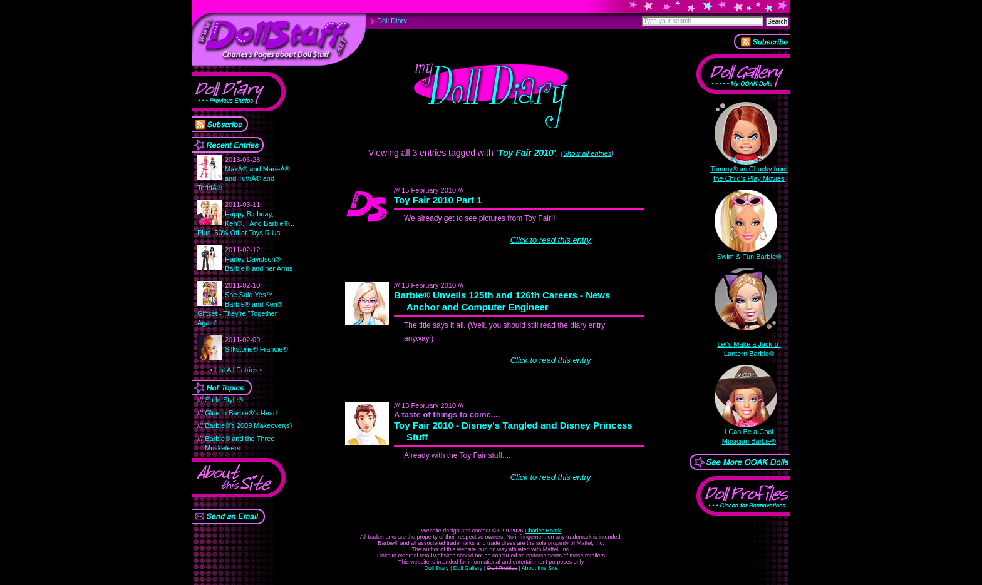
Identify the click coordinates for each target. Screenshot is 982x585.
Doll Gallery (468, 568)
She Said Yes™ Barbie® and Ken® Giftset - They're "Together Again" (239, 304)
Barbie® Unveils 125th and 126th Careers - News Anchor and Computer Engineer (508, 301)
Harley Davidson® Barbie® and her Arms (258, 259)
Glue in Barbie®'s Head (241, 413)
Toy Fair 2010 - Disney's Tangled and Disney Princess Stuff (519, 431)
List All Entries (235, 370)
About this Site (540, 568)
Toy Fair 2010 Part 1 (444, 200)
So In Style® (224, 400)
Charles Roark (543, 530)
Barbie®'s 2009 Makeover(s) (248, 425)
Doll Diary (436, 568)
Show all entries (587, 153)
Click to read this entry (550, 240)
